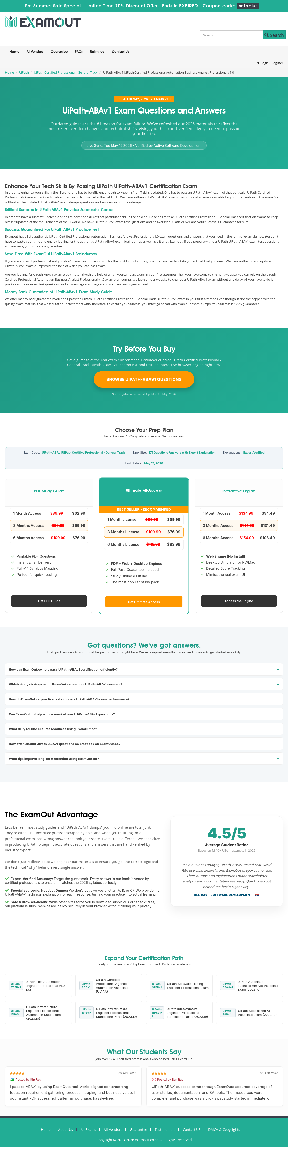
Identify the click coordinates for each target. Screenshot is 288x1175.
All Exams (88, 1129)
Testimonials (165, 1129)
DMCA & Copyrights (224, 1129)
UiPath (24, 72)
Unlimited (97, 52)
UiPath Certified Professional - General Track (65, 72)
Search (274, 35)
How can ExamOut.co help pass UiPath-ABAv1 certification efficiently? (63, 669)
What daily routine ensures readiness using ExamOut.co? (53, 729)
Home (14, 52)
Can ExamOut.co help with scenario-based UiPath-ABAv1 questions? (62, 714)
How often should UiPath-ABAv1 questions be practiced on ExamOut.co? (65, 744)
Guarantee (59, 52)
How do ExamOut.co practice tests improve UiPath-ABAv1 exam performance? (69, 699)
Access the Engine (239, 601)
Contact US (192, 1129)
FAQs (79, 52)
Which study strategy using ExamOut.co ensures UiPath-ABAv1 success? (65, 684)
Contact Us (120, 52)
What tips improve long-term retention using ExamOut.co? (54, 759)
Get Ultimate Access (144, 602)
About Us (65, 1129)
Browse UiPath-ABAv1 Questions (144, 379)
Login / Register (270, 63)
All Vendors (35, 52)
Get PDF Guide (49, 601)
